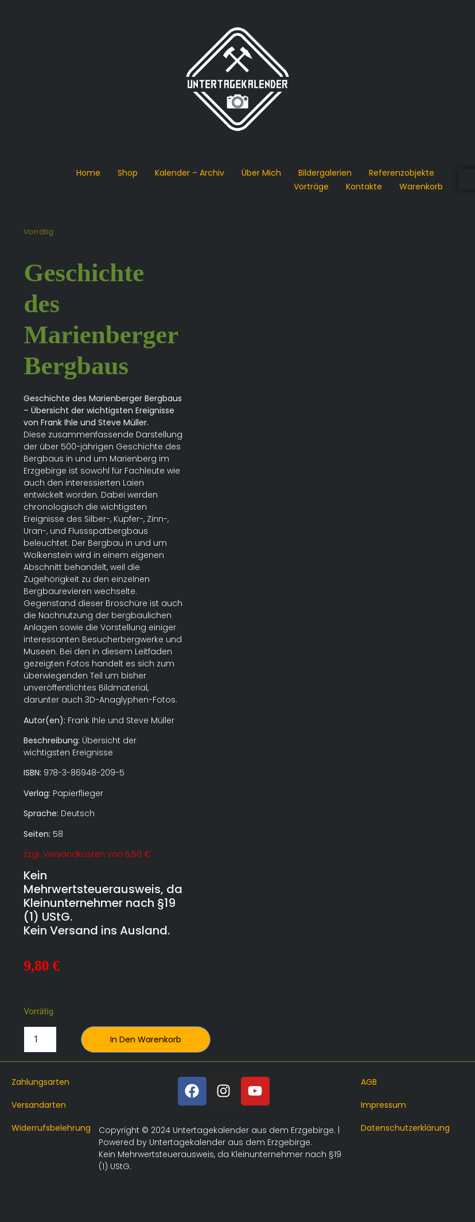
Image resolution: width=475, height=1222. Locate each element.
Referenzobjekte (401, 173)
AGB (369, 1082)
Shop (128, 173)
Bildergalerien (325, 173)
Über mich (261, 173)
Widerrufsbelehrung (51, 1128)
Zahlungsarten (40, 1082)
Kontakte (364, 186)
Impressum (383, 1105)
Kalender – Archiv (189, 173)
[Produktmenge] (40, 1039)
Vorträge (311, 186)
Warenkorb (421, 186)
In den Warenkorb (145, 1039)
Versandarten (38, 1105)
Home (88, 173)
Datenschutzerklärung (405, 1128)
